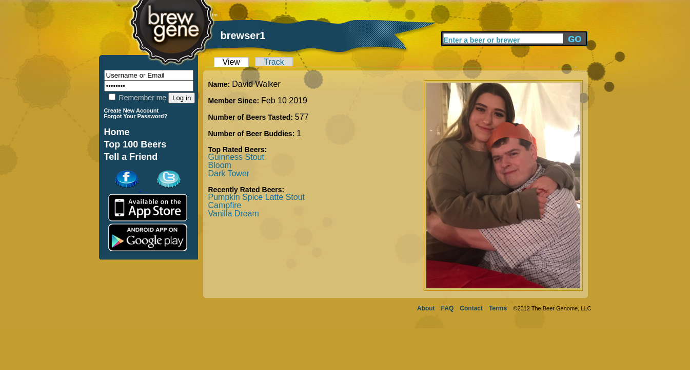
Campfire (225, 205)
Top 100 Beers (135, 144)
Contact (471, 308)
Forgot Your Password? (136, 116)
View (231, 62)
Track (274, 62)
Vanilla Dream (233, 213)
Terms (498, 308)
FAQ (447, 308)
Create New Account (131, 110)
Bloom (219, 165)
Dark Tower (229, 173)
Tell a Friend (131, 157)
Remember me (137, 98)
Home (117, 132)
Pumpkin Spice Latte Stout (256, 197)
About (426, 308)
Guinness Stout (236, 157)
